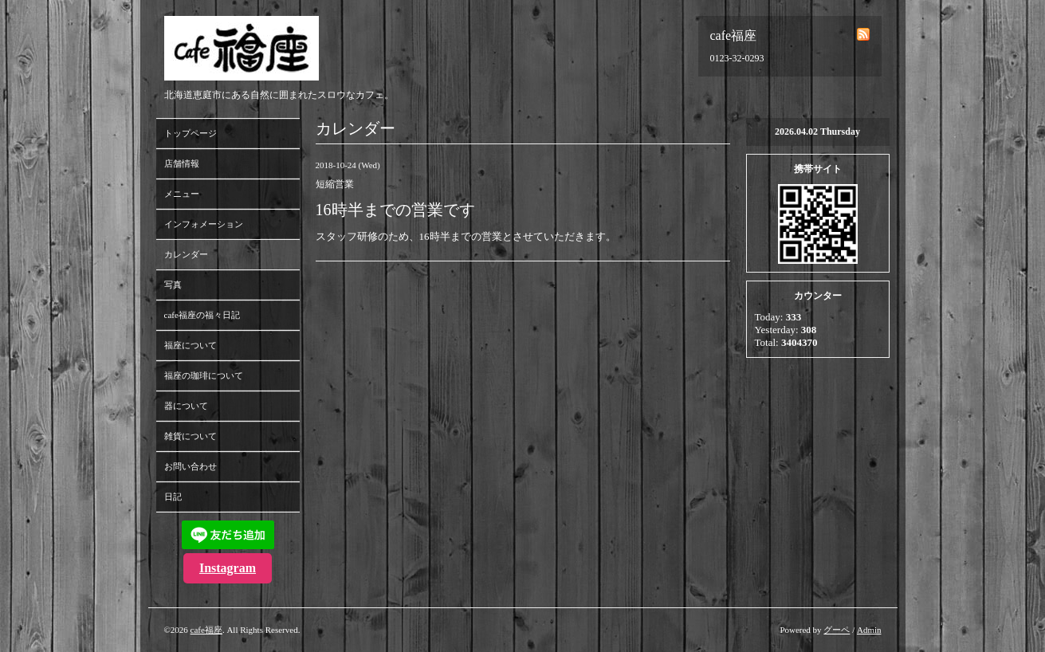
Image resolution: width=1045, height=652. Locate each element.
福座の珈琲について (203, 375)
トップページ (190, 133)
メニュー (181, 193)
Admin (869, 629)
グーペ (836, 629)
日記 (173, 496)
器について (186, 405)
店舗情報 (181, 163)
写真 (173, 284)
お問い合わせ (190, 466)
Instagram (227, 568)
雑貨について (190, 436)
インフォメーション (203, 224)
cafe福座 (206, 629)
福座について (190, 345)
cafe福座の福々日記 (202, 315)
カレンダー (186, 254)
